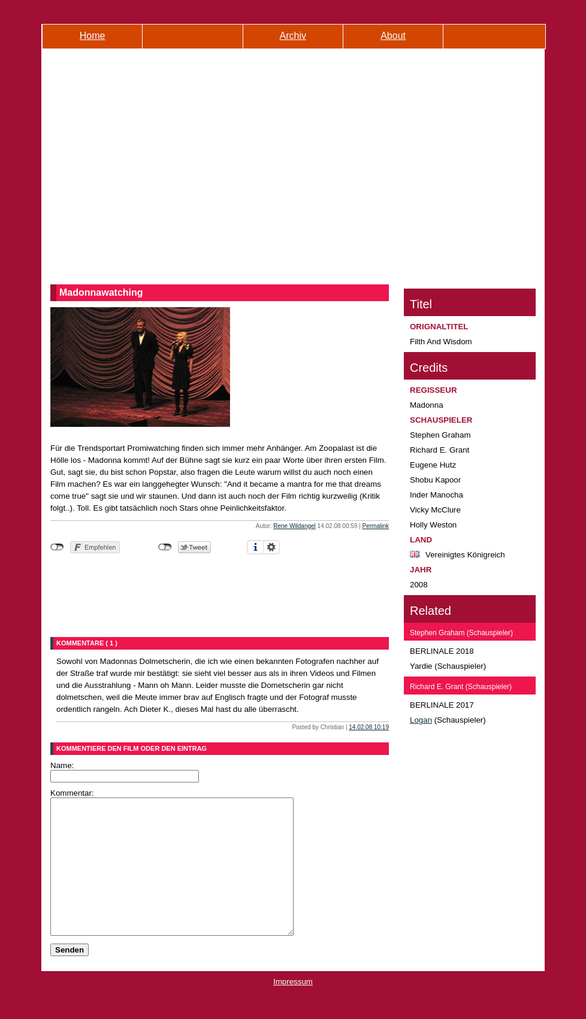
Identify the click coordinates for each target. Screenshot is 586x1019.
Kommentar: (72, 792)
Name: (62, 765)
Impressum (293, 1008)
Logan (421, 719)
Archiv (293, 36)
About (393, 36)
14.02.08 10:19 (369, 727)
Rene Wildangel (294, 526)
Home (92, 36)
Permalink (376, 526)
